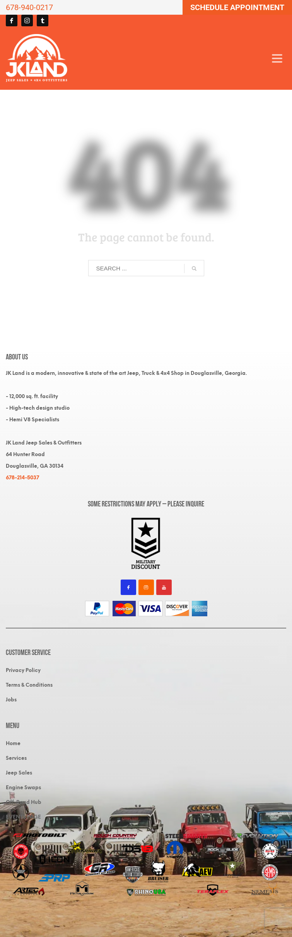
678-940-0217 (29, 7)
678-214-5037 (22, 477)
